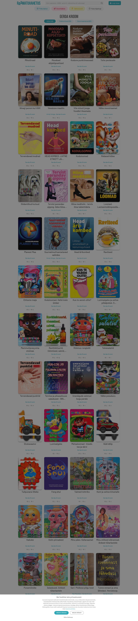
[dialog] (69, 607)
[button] (69, 617)
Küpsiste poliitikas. (70, 609)
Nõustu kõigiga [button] (61, 613)
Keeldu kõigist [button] (77, 613)
